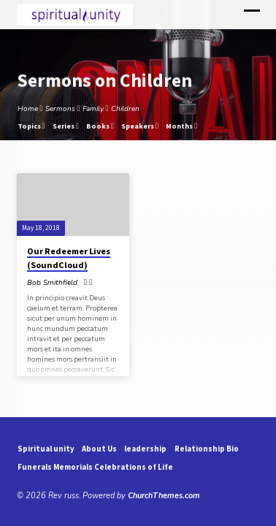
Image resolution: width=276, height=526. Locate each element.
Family (93, 109)
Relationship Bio (207, 448)
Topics (31, 126)
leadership (145, 448)
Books (100, 126)
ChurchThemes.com (164, 495)
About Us (99, 448)
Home (28, 109)
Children (125, 109)
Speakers (139, 126)
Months (181, 126)
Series (66, 126)
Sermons (60, 109)
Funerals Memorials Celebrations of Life (95, 467)
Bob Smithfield (52, 283)
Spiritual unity (46, 448)
